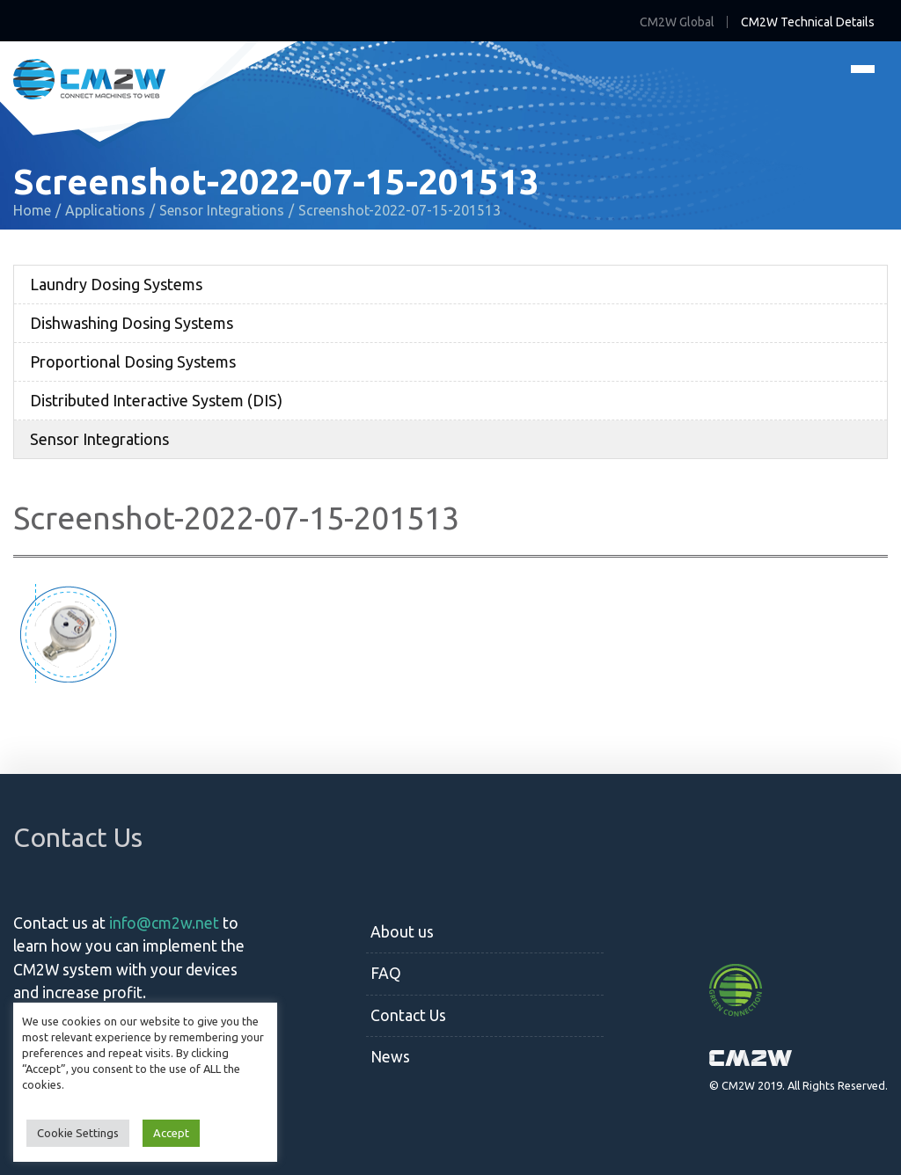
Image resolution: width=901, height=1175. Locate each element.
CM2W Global (677, 22)
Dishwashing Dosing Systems (131, 323)
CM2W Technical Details (808, 22)
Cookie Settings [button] (78, 1133)
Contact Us (408, 1015)
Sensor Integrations (99, 439)
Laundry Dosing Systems (116, 284)
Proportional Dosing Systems (133, 361)
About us (402, 931)
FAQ (385, 973)
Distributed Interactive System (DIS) (156, 400)
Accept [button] (171, 1133)
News (390, 1056)
